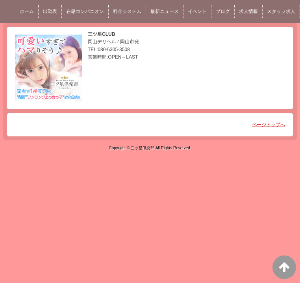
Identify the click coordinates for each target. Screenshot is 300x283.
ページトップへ (268, 124)
